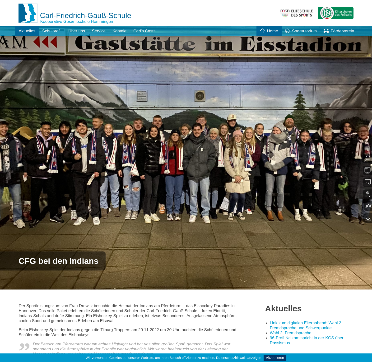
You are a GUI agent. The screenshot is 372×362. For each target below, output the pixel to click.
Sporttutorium (299, 31)
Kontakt (122, 31)
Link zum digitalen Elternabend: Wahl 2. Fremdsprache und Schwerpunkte (307, 326)
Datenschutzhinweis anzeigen (238, 358)
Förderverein (338, 31)
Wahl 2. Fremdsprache (291, 333)
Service (101, 31)
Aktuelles (27, 31)
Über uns (78, 31)
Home (267, 31)
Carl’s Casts (147, 31)
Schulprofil (53, 31)
